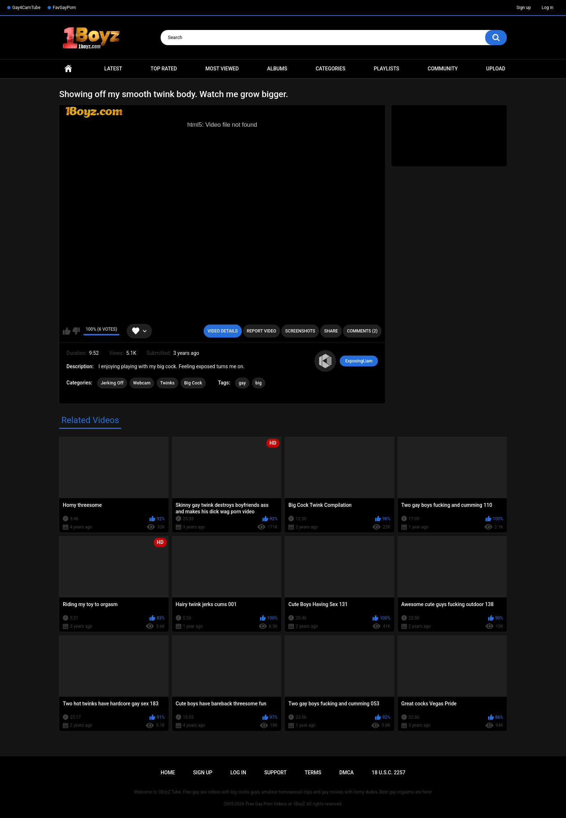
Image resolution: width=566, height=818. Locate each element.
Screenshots (300, 331)
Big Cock (193, 383)
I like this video (66, 331)
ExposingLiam (359, 361)
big (259, 383)
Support (275, 772)
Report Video (261, 331)
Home (68, 69)
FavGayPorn (64, 7)
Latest (113, 68)
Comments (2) (362, 331)
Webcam (142, 383)
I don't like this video (76, 331)
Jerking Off (112, 383)
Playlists (386, 68)
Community (443, 68)
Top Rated (164, 68)
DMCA (346, 772)
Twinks (167, 383)
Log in (547, 7)
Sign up (524, 7)
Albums (277, 68)
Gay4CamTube (26, 7)
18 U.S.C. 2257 (388, 772)
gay (242, 383)
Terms (313, 772)
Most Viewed (222, 68)
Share (331, 331)
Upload (495, 68)
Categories (330, 68)
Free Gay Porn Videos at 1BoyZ (275, 803)
